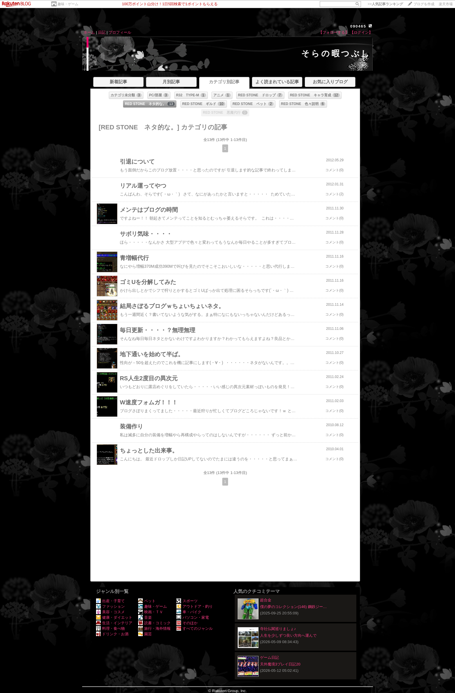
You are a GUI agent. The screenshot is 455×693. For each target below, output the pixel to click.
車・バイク (188, 612)
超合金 (265, 600)
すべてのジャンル (194, 628)
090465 (358, 26)
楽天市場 (446, 4)
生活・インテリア (114, 623)
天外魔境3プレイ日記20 (280, 664)
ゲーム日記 (269, 657)
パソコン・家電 (192, 617)
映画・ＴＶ (150, 612)
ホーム (89, 32)
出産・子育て (110, 601)
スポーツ (187, 601)
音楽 (145, 617)
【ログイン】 (361, 32)
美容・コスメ (110, 612)
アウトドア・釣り (194, 606)
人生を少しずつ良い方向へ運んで (288, 635)
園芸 (145, 634)
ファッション (110, 606)
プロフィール (120, 32)
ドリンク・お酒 (112, 634)
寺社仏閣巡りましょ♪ (278, 629)
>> (385, 4)
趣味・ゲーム (67, 4)
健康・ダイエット (114, 617)
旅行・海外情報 (154, 628)
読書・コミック (154, 623)
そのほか (187, 623)
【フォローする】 (334, 32)
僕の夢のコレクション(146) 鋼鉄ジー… (293, 607)
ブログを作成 (424, 4)
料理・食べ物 (110, 628)
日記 (102, 32)
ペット (147, 601)
